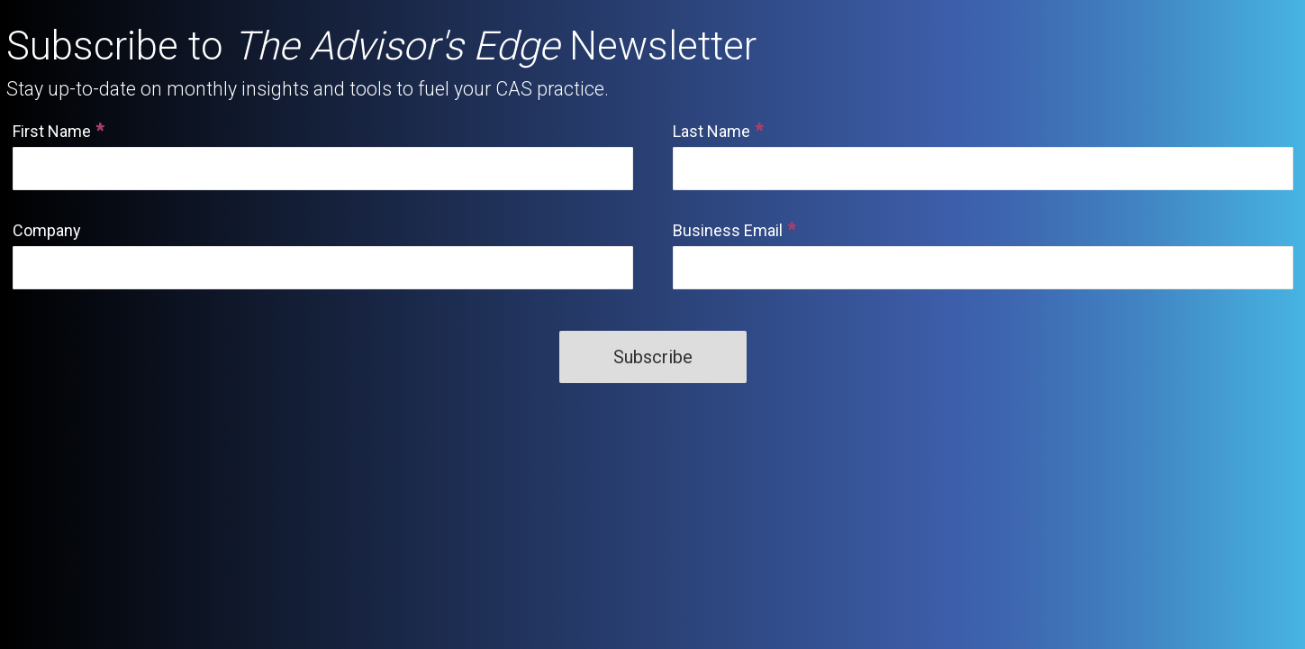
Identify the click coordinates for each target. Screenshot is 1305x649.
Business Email (728, 230)
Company (47, 230)
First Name (52, 131)
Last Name (711, 131)
